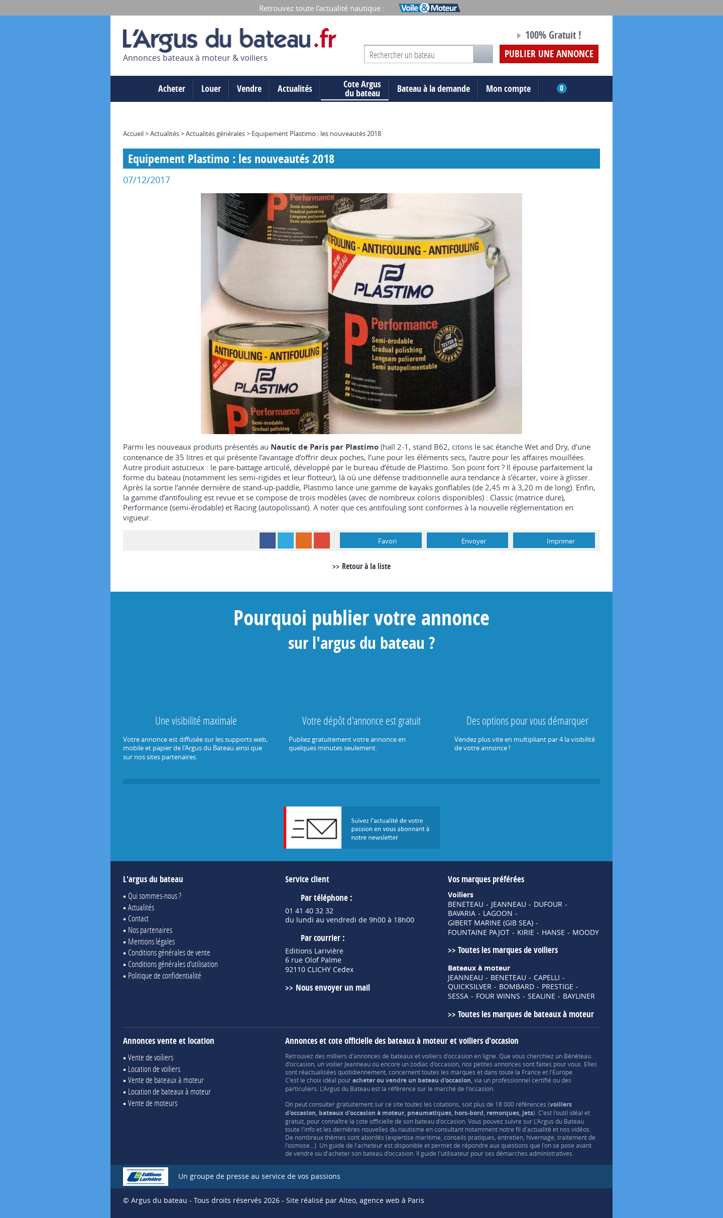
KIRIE (525, 932)
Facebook (268, 540)
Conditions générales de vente (169, 952)
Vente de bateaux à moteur (166, 1080)
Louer (211, 88)
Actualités (295, 88)
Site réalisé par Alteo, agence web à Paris (355, 1200)
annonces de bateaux (383, 1056)
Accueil (133, 133)
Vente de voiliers (150, 1057)
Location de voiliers (154, 1068)
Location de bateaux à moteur (169, 1091)
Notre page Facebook (488, 37)
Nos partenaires (150, 929)
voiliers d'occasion (447, 1056)
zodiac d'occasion (434, 1064)
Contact (138, 918)
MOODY (585, 932)
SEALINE (541, 996)
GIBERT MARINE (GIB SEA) (490, 922)
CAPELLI (547, 977)
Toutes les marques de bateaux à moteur (526, 1014)
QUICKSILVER (470, 986)
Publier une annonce (549, 53)
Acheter (171, 88)
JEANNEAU (508, 904)
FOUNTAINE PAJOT (479, 932)
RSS (304, 540)
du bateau (354, 88)
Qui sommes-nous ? (154, 895)
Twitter (286, 540)
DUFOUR (548, 904)
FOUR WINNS (498, 996)
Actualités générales (215, 133)
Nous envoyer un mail (333, 987)
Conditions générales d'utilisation (173, 964)
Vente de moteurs (152, 1103)
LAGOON (498, 913)
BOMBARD (516, 986)
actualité (539, 1129)
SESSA (458, 996)
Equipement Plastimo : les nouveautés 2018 (316, 133)
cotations (446, 1104)
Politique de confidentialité (164, 975)
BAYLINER (579, 996)
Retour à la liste (366, 566)
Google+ (322, 540)
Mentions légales (151, 941)
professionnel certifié (521, 1080)
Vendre (249, 88)
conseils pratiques (469, 1137)
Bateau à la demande (433, 88)
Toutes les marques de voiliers (508, 950)
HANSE (553, 932)
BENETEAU (466, 904)
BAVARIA (461, 913)
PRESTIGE (557, 986)
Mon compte (508, 88)
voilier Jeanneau (348, 1064)
